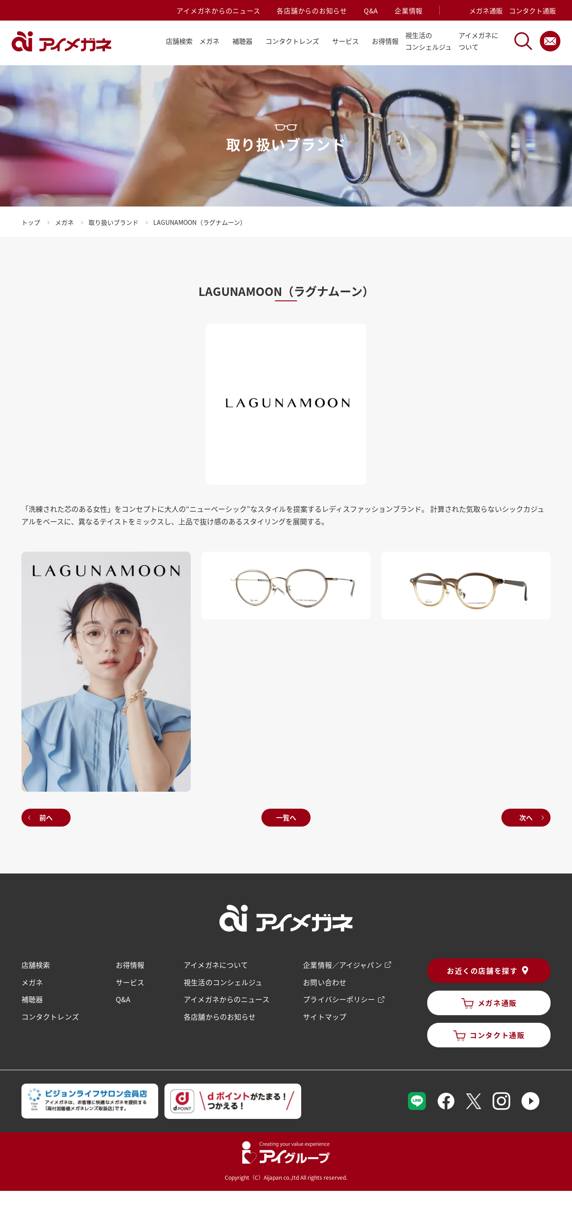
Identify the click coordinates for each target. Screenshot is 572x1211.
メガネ (33, 980)
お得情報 (385, 41)
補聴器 (33, 997)
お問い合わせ (324, 980)
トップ (31, 222)
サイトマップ (324, 1014)
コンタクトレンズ (51, 1014)
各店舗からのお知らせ (312, 10)
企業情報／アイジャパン (342, 963)
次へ (525, 816)
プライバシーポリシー (338, 997)
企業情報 (409, 10)
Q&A (371, 10)
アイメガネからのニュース (218, 10)
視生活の (428, 41)
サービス (130, 980)
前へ (47, 816)
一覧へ (286, 816)
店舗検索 (179, 41)
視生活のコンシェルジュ (223, 980)
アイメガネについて (216, 963)
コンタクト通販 (532, 10)
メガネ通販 (486, 10)
